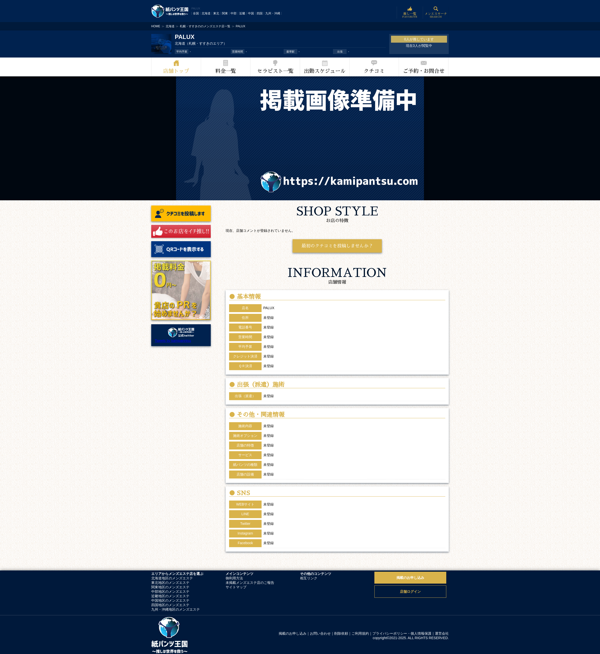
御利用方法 (234, 578)
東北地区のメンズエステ (170, 583)
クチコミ (374, 71)
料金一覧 (225, 71)
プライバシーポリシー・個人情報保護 (401, 633)
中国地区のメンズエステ (170, 600)
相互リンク (308, 578)
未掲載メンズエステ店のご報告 (250, 583)
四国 (260, 13)
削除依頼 (341, 633)
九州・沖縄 (272, 13)
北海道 (206, 13)
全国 (196, 13)
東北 (216, 13)
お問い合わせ (320, 633)
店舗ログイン (410, 592)
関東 (225, 13)
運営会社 (442, 633)
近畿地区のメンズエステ (170, 596)
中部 (234, 13)
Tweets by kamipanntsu (173, 341)
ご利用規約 (360, 633)
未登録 (268, 504)
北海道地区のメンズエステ (172, 578)
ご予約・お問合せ (424, 71)
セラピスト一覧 (275, 71)
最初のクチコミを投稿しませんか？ (337, 246)
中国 (251, 13)
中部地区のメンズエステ (170, 592)
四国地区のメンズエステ (170, 605)
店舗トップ (176, 71)
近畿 (242, 13)
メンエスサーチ (436, 12)
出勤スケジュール (325, 71)
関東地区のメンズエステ (170, 587)
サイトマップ (236, 587)
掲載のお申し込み (410, 578)
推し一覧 (409, 12)
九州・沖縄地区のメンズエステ (175, 609)
